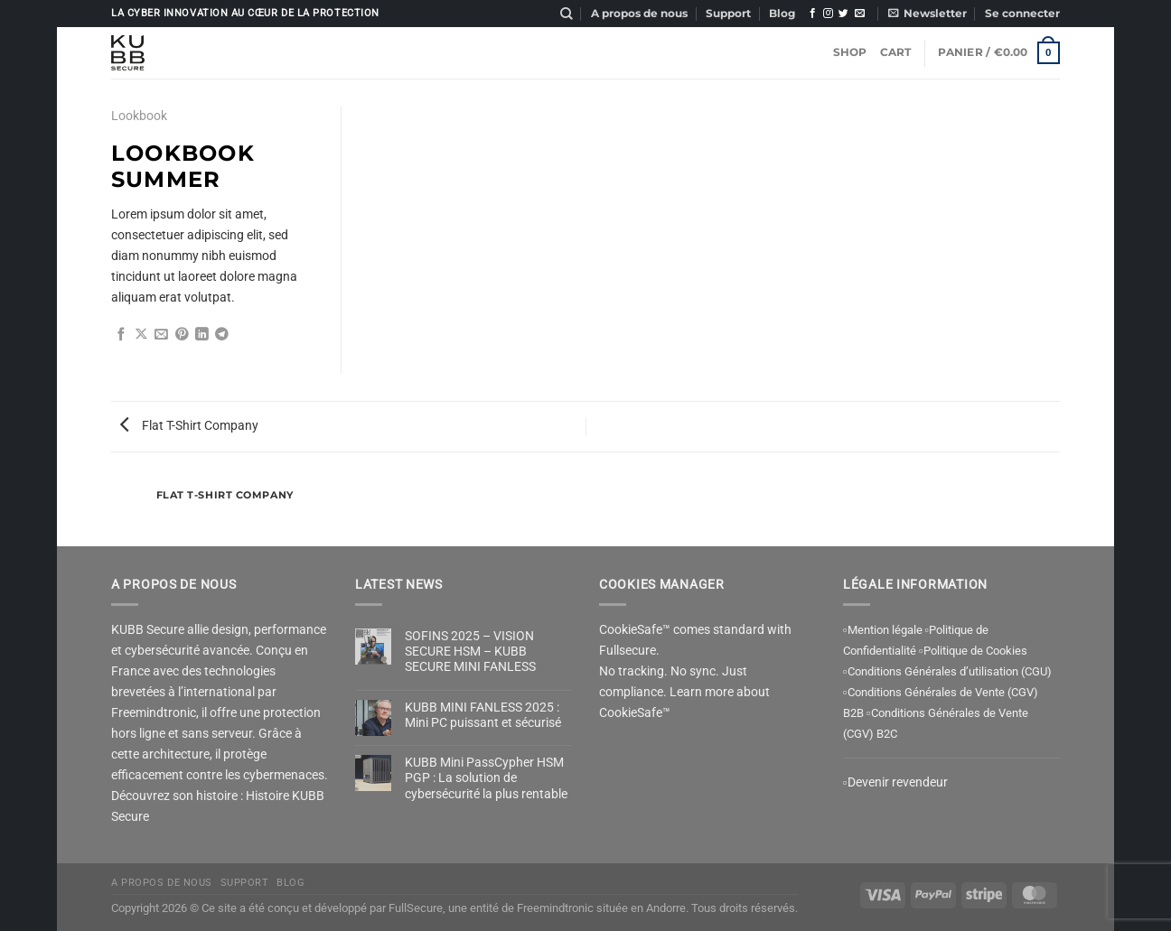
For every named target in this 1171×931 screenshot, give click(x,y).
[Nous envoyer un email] (860, 14)
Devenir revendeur (898, 782)
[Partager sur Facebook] (121, 336)
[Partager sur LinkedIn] (202, 336)
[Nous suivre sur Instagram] (828, 14)
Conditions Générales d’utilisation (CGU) (950, 671)
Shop (850, 52)
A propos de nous (639, 13)
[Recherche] (566, 14)
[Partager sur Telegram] (222, 336)
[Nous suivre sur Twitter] (843, 14)
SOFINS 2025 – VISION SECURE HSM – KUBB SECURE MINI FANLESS (470, 651)
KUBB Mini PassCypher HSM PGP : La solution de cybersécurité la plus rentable (486, 778)
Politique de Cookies (975, 650)
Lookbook (139, 116)
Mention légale (885, 630)
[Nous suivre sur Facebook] (813, 14)
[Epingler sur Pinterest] (182, 336)
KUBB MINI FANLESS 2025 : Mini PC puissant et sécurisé (483, 715)
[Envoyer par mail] (161, 336)
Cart (896, 52)
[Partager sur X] (141, 336)
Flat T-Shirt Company (189, 425)
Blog (782, 13)
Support (728, 13)
